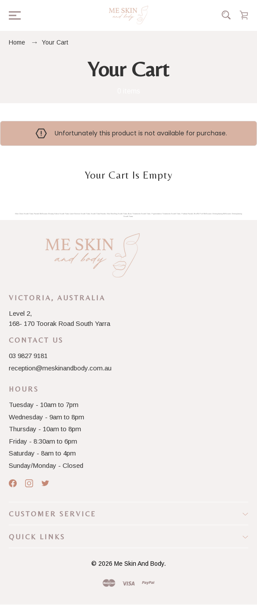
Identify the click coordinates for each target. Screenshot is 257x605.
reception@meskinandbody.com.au (60, 368)
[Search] (226, 15)
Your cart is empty (129, 175)
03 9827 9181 (28, 355)
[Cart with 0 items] (243, 15)
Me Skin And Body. (140, 563)
